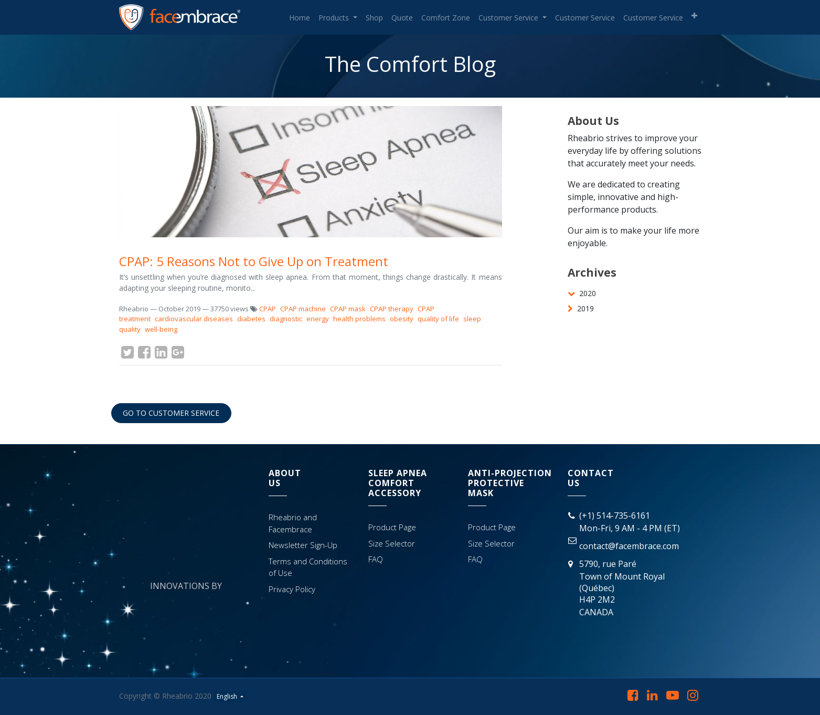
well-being (161, 329)
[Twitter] (127, 352)
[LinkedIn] (161, 352)
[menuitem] (299, 17)
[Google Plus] (178, 352)
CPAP (267, 308)
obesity (401, 318)
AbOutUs (285, 478)
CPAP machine (303, 308)
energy (317, 318)
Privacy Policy (292, 589)
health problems (359, 318)
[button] (694, 16)
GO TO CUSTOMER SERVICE (171, 413)
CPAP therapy (391, 308)
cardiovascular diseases (194, 318)
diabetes (251, 318)
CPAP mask (348, 308)
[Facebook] (144, 352)
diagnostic (286, 318)
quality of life (438, 318)
